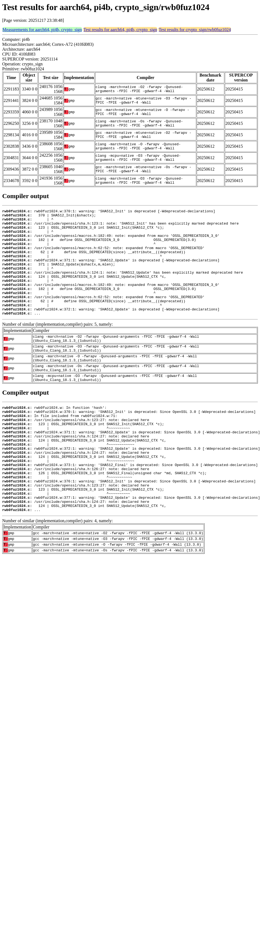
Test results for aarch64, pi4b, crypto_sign (120, 29)
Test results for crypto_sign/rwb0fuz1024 (195, 29)
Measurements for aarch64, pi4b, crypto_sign (42, 29)
